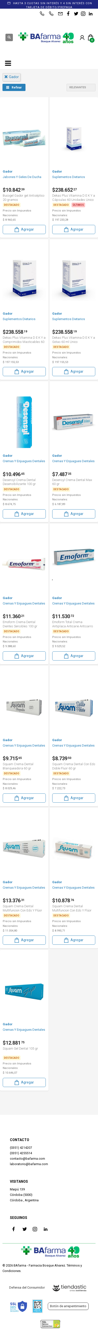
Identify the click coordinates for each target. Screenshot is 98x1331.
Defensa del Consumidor (27, 1287)
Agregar (24, 229)
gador (11, 77)
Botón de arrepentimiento (68, 1306)
